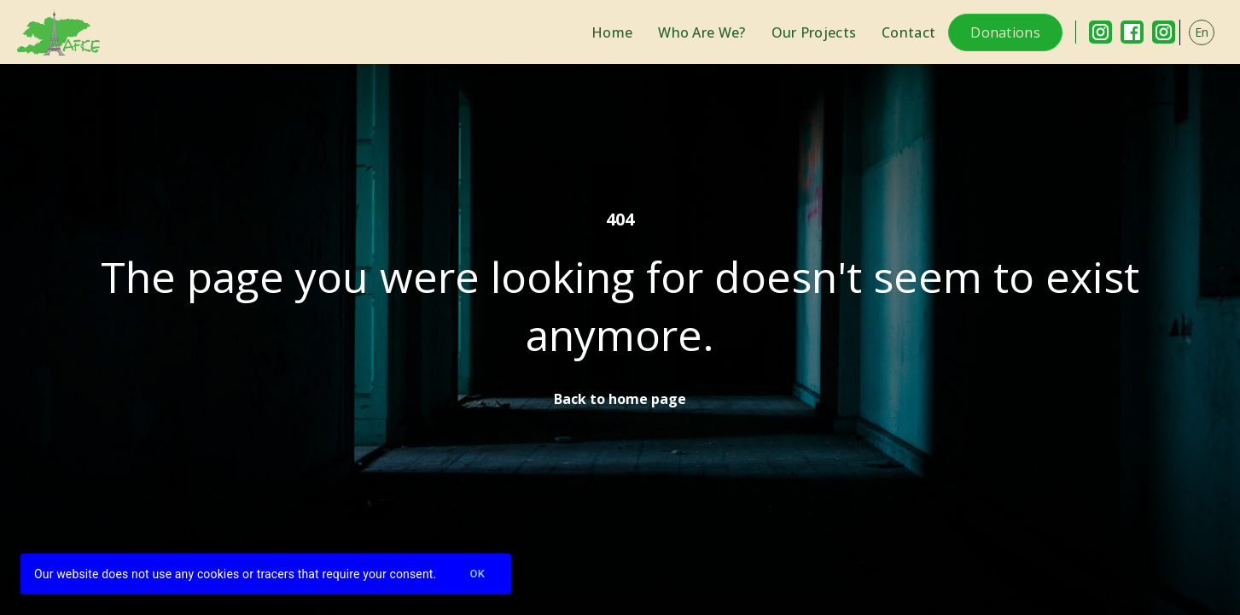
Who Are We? (701, 32)
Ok (477, 574)
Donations (1005, 32)
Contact (908, 32)
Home (611, 32)
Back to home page (620, 399)
